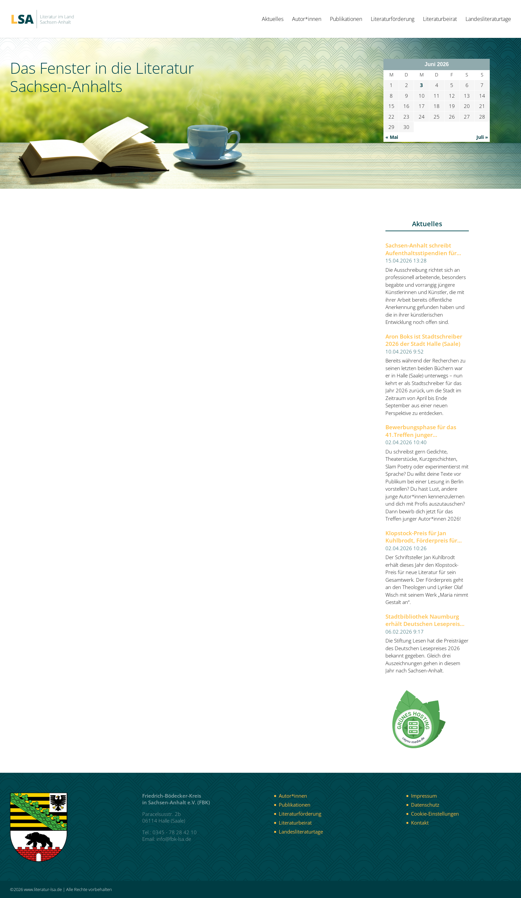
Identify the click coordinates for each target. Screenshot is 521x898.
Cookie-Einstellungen (435, 813)
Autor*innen (306, 20)
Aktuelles (272, 20)
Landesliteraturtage (488, 20)
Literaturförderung (392, 20)
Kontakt (420, 822)
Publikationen (346, 20)
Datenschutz (425, 804)
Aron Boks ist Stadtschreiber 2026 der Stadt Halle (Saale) (423, 340)
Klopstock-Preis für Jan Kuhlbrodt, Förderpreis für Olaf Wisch (421, 537)
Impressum (424, 795)
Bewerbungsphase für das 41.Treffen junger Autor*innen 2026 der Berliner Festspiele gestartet (426, 431)
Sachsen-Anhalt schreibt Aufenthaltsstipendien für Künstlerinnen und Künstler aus (423, 249)
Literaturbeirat (440, 20)
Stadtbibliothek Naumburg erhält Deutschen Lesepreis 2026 (422, 620)
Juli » (482, 137)
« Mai (391, 137)
